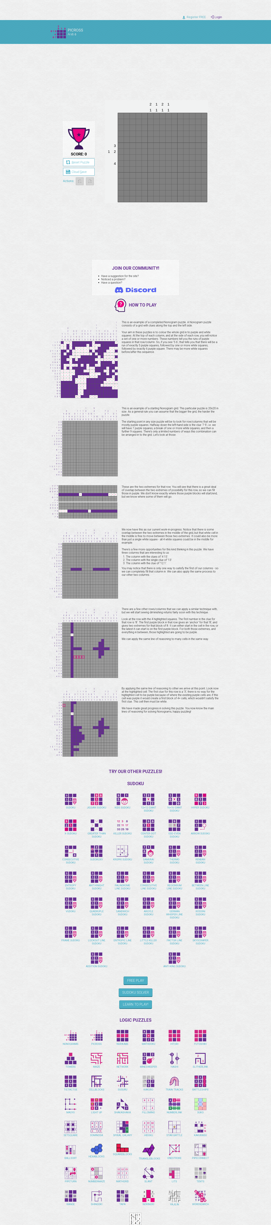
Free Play (135, 980)
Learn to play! (135, 1004)
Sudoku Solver (135, 992)
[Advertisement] (135, 71)
